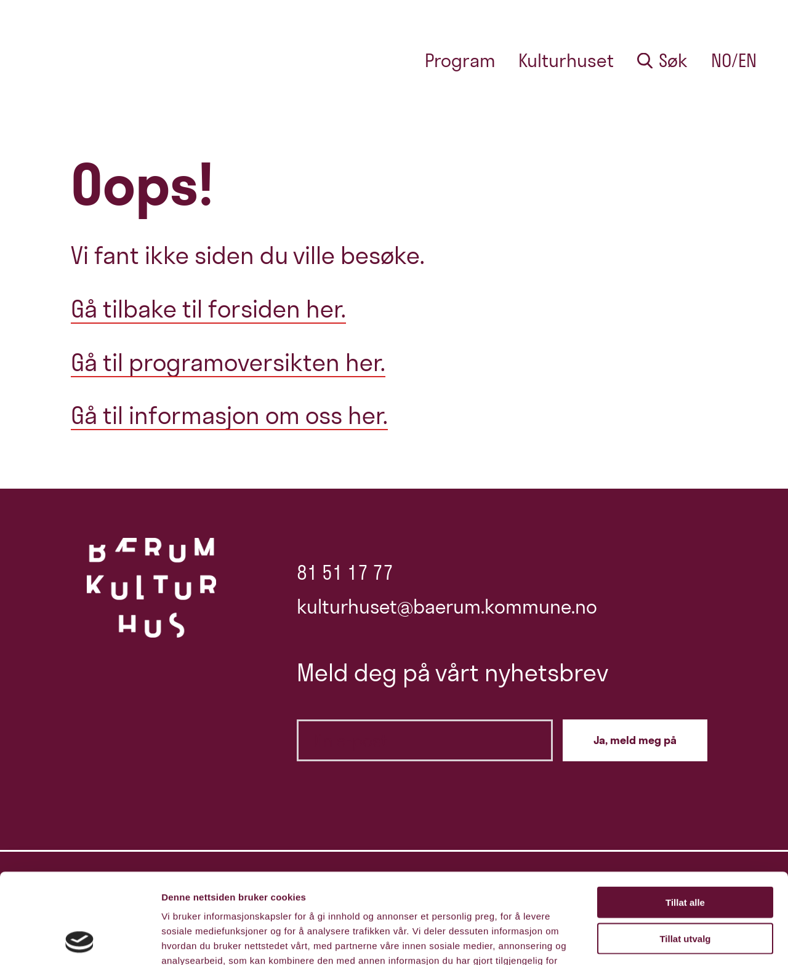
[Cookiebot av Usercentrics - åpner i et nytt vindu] (80, 941)
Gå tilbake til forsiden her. (208, 309)
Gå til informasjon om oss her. (229, 415)
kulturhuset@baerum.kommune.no (447, 607)
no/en (734, 60)
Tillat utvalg (684, 854)
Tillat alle (685, 817)
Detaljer (655, 940)
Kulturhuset (566, 60)
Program (460, 60)
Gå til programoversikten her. (228, 362)
